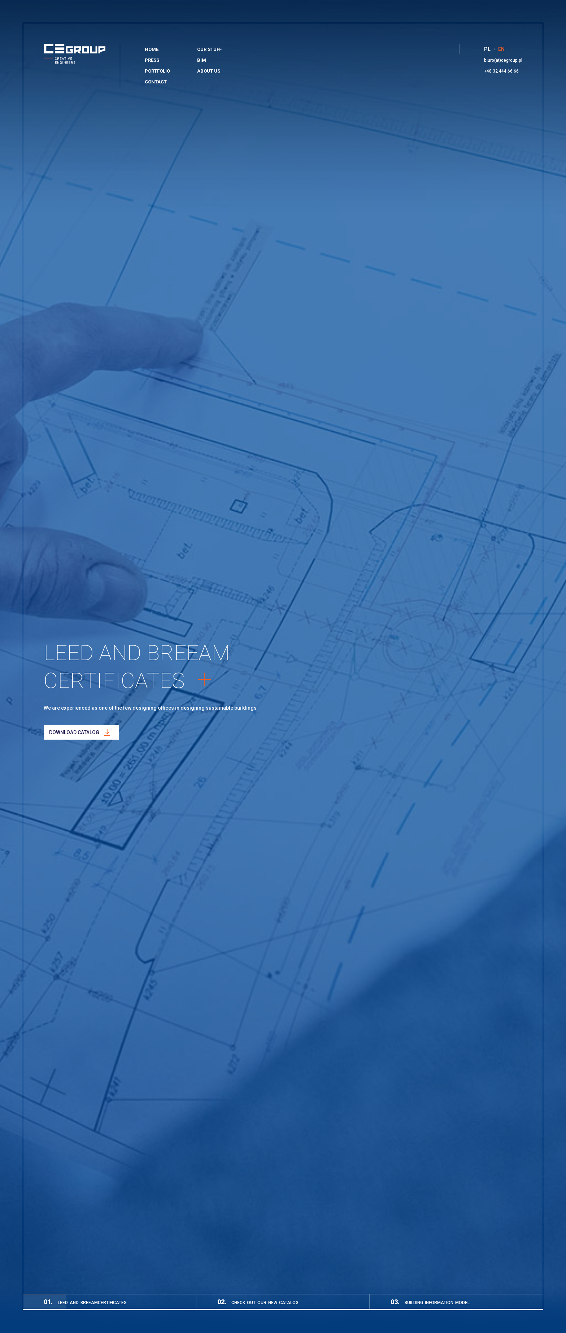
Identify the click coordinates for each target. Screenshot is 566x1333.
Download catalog (79, 732)
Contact (156, 82)
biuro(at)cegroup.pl (503, 60)
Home (151, 49)
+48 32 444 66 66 (501, 71)
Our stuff (209, 49)
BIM (201, 60)
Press (152, 60)
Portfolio (157, 71)
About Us (208, 71)
